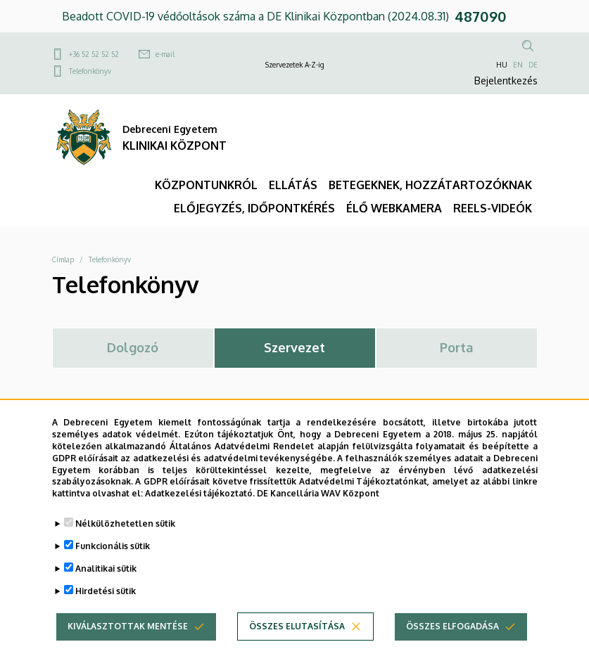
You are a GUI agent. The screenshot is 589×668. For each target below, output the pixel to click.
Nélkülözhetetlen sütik (125, 537)
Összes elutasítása (297, 639)
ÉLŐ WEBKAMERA (394, 208)
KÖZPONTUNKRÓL (206, 185)
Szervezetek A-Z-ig (294, 64)
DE (533, 64)
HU (501, 64)
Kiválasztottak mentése (128, 639)
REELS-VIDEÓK (492, 208)
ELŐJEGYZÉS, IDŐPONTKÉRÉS (254, 208)
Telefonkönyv (90, 71)
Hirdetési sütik (105, 604)
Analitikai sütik (106, 582)
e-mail (165, 54)
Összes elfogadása (452, 639)
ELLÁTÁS (293, 185)
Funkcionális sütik (112, 559)
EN (518, 64)
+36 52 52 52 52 (94, 54)
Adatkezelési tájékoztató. (200, 506)
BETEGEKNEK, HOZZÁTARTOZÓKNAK (430, 185)
